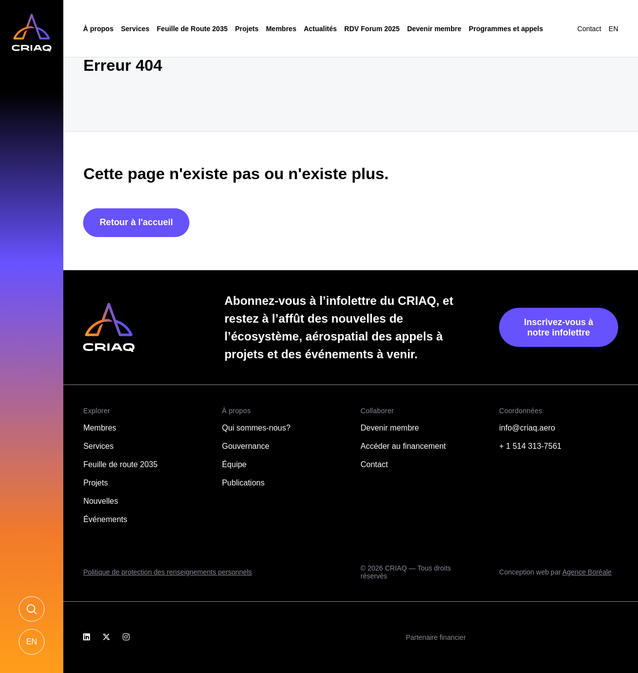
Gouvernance (246, 446)
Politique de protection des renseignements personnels (167, 572)
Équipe (234, 464)
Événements (105, 519)
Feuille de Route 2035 (192, 29)
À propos (98, 29)
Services (135, 29)
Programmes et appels (506, 29)
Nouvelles (100, 501)
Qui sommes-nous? (256, 428)
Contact (589, 29)
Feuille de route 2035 (120, 464)
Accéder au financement (403, 446)
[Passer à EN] (613, 29)
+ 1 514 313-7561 (530, 446)
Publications (243, 483)
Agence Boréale (587, 572)
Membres (281, 29)
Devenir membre (434, 29)
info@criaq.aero (527, 428)
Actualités (320, 29)
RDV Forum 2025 (372, 29)
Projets (246, 29)
